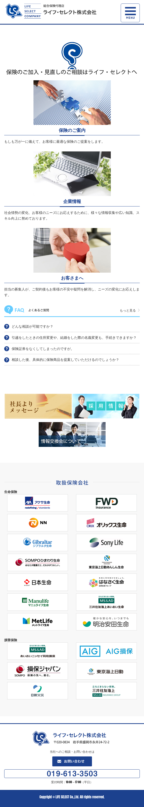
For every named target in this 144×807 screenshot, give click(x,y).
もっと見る (128, 310)
